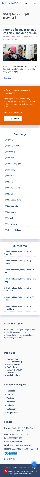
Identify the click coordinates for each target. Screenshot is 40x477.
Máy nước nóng (13, 188)
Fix (29, 468)
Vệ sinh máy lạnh (14, 230)
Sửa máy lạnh (12, 212)
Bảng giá (34, 468)
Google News (12, 412)
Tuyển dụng (12, 224)
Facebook (11, 391)
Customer (22, 468)
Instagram (11, 409)
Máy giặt (10, 176)
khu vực (10, 372)
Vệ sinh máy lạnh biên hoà (22, 474)
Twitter (10, 394)
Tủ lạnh (10, 218)
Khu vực (10, 158)
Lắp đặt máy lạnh (14, 164)
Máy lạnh (11, 182)
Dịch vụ (10, 140)
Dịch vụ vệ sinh (13, 146)
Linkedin (10, 405)
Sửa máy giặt (12, 206)
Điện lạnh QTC (10, 3)
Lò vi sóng (11, 170)
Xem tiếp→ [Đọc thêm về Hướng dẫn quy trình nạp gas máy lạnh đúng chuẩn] (8, 78)
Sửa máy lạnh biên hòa (24, 471)
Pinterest (11, 401)
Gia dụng (11, 152)
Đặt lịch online (13, 375)
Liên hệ (14, 468)
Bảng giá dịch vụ (13, 118)
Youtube (10, 398)
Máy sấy (10, 194)
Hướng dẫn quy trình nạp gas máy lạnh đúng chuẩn (20, 31)
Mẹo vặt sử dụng (14, 200)
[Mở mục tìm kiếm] (26, 3)
